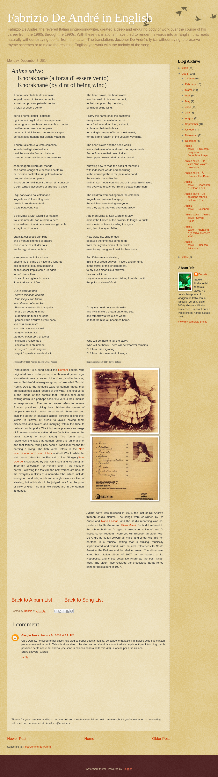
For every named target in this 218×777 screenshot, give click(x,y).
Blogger (127, 768)
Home (89, 739)
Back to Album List (32, 600)
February (190, 84)
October (190, 129)
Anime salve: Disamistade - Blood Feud (197, 185)
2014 (185, 73)
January (190, 78)
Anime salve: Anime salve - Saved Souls (197, 217)
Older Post (161, 739)
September (192, 124)
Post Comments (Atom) (37, 746)
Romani (63, 369)
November (191, 135)
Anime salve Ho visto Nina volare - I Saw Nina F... (197, 164)
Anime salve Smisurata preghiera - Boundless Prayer (196, 150)
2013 (185, 68)
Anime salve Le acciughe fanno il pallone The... (196, 197)
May (188, 101)
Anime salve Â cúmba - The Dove (196, 174)
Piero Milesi (128, 525)
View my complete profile (192, 321)
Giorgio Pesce (30, 635)
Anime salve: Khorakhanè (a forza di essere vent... (197, 231)
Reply (24, 657)
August (189, 118)
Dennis (202, 274)
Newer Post (16, 739)
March (189, 90)
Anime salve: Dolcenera (197, 207)
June (188, 107)
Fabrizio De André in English (80, 17)
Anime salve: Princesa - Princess (196, 245)
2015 (185, 257)
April (188, 95)
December (191, 140)
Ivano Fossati (109, 521)
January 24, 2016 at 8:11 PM (57, 635)
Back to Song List (83, 600)
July (187, 112)
